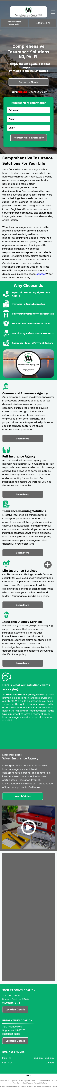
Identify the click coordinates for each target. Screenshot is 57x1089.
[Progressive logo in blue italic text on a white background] (40, 881)
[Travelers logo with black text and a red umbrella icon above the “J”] (16, 871)
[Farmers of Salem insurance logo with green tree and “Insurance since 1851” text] (16, 953)
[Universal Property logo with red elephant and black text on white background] (40, 861)
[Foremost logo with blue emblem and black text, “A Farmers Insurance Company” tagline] (40, 943)
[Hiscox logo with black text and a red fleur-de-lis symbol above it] (16, 933)
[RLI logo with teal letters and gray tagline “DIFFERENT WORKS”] (16, 881)
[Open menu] (53, 12)
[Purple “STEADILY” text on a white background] (40, 871)
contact (41, 274)
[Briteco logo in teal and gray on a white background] (40, 963)
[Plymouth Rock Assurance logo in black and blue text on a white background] (16, 892)
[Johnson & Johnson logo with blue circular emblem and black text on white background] (16, 922)
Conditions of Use (43, 1080)
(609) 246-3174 (11, 1002)
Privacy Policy (5, 1080)
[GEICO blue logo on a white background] (16, 943)
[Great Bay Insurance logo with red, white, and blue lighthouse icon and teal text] (40, 933)
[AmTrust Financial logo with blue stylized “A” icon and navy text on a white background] (16, 974)
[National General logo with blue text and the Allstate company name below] (40, 902)
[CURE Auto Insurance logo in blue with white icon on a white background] (40, 953)
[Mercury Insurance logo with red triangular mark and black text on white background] (16, 912)
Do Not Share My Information (24, 1080)
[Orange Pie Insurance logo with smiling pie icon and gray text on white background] (40, 892)
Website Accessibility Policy (37, 1083)
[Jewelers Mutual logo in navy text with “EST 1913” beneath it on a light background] (40, 922)
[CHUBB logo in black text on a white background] (16, 963)
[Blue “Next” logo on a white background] (16, 902)
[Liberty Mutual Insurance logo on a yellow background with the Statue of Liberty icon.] (40, 912)
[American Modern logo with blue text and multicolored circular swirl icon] (40, 974)
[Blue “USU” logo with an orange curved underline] (16, 861)
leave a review (32, 714)
